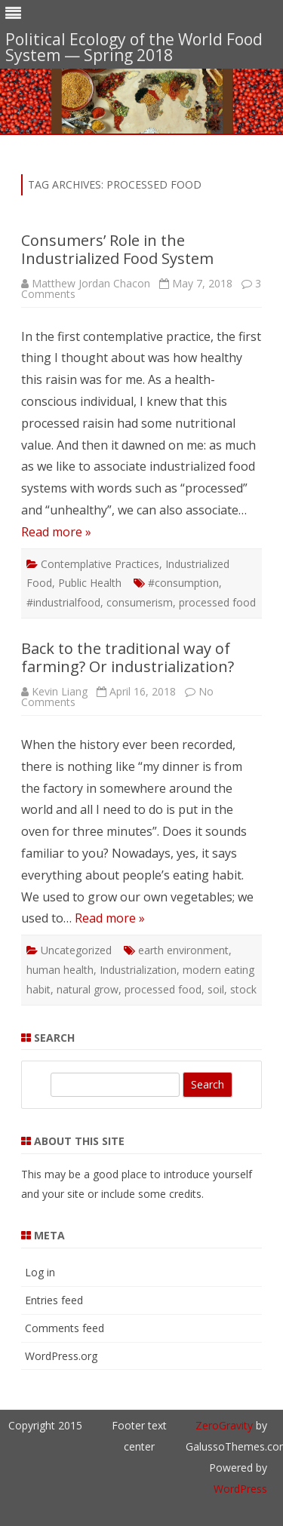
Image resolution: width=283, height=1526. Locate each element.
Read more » (56, 532)
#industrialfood (63, 602)
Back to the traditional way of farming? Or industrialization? (127, 657)
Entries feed (54, 1300)
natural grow (87, 989)
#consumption (183, 583)
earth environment (183, 950)
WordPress (240, 1488)
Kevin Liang (60, 691)
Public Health (90, 583)
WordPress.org (61, 1356)
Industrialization (138, 970)
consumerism (139, 602)
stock (243, 989)
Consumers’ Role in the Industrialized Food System (117, 249)
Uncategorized (76, 950)
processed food (217, 602)
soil (216, 989)
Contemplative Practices (100, 564)
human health (60, 970)
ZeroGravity (224, 1425)
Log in (40, 1272)
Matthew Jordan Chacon (91, 283)
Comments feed (64, 1328)
